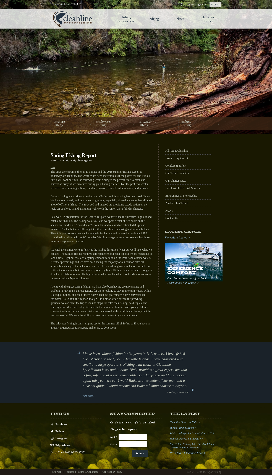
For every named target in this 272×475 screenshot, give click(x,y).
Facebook (59, 424)
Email (113, 444)
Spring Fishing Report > (183, 427)
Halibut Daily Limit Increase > (186, 438)
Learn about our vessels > (183, 283)
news (191, 4)
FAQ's (180, 4)
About (181, 19)
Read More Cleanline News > (188, 453)
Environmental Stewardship (181, 195)
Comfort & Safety (175, 165)
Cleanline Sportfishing (72, 19)
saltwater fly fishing (147, 123)
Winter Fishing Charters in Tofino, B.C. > (192, 433)
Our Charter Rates (175, 180)
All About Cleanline (176, 150)
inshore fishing (186, 123)
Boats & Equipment (176, 158)
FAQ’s (169, 210)
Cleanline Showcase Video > (185, 422)
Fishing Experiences (126, 19)
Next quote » (88, 395)
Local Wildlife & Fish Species (182, 188)
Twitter (57, 431)
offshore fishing (59, 123)
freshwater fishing (103, 123)
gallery (202, 4)
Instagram (59, 438)
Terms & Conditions (88, 472)
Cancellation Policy (112, 472)
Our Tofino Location (177, 173)
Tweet (53, 168)
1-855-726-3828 (73, 4)
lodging (154, 19)
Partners (70, 472)
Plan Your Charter (207, 19)
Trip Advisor (61, 445)
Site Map (56, 472)
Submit (139, 453)
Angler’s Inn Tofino (176, 203)
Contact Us (171, 218)
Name (113, 436)
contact (215, 4)
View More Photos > (177, 237)
